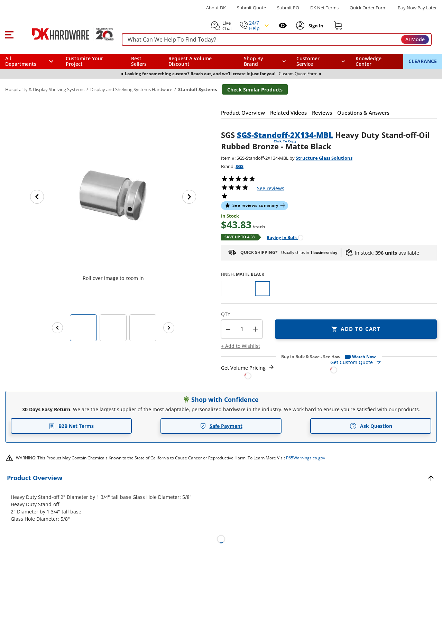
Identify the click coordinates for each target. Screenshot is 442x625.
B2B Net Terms (71, 426)
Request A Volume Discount (190, 61)
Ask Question (371, 426)
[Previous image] (37, 197)
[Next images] (168, 327)
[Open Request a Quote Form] (248, 372)
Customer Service (308, 61)
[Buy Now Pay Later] (417, 7)
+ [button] (255, 329)
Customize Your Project (84, 61)
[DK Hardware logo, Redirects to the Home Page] (65, 34)
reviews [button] (270, 188)
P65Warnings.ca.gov (305, 458)
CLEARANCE (422, 61)
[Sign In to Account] (315, 25)
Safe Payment (221, 426)
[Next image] (189, 197)
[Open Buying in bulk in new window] (282, 237)
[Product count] (242, 329)
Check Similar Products (255, 89)
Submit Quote (251, 8)
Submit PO (288, 8)
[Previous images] (57, 327)
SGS (239, 166)
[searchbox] (277, 40)
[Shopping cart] (338, 25)
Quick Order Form (368, 8)
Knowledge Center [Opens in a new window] (368, 61)
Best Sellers (139, 61)
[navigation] (320, 61)
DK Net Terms (324, 8)
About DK (216, 8)
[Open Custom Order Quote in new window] (383, 366)
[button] (9, 33)
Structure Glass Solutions (324, 158)
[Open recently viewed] (282, 25)
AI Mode (415, 39)
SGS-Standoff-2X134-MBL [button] (285, 135)
